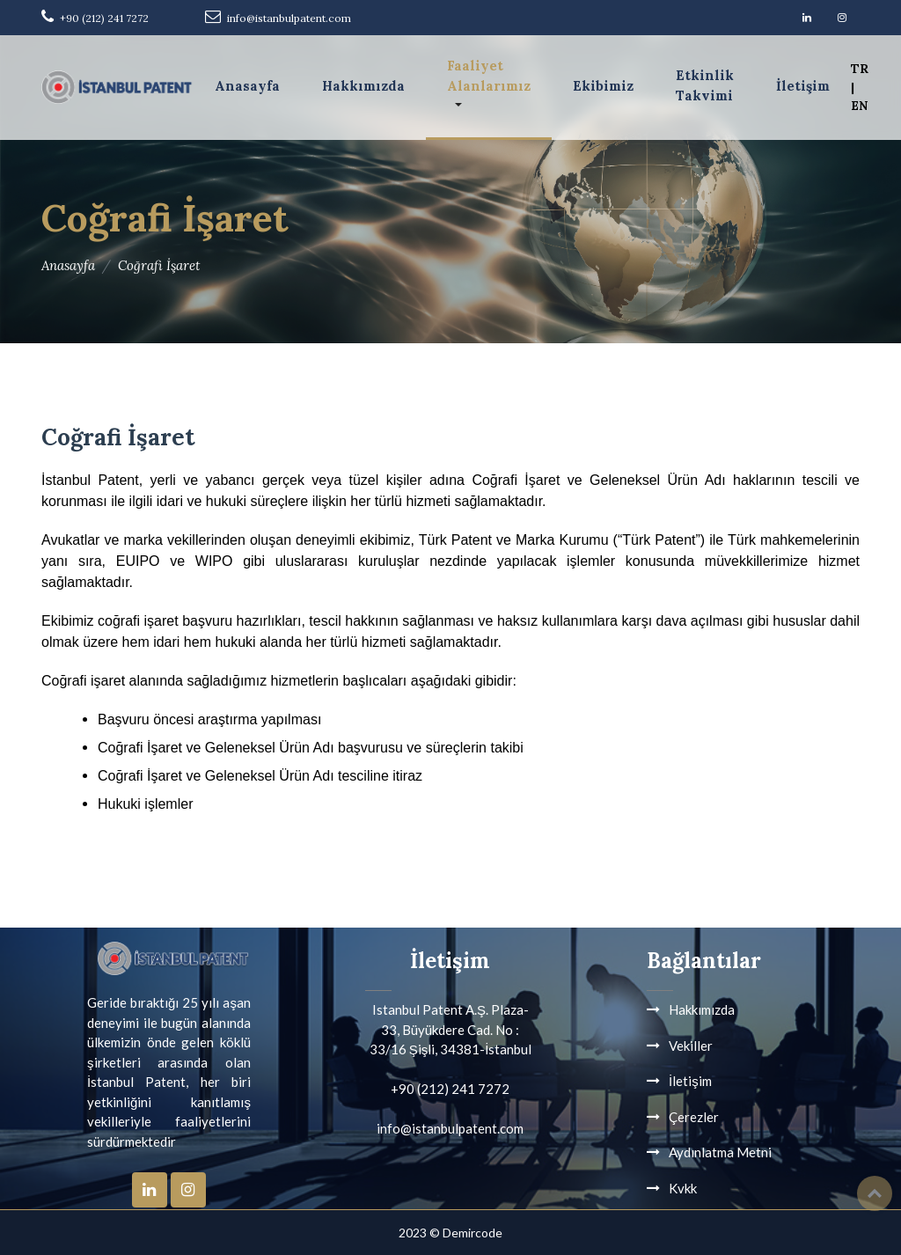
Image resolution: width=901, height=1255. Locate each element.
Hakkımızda (363, 85)
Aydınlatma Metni (720, 1152)
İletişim (803, 85)
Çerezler (694, 1117)
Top (874, 1193)
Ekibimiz (603, 85)
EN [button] (859, 106)
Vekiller (691, 1045)
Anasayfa (247, 85)
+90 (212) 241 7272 (104, 18)
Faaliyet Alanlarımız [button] (489, 75)
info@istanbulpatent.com (289, 18)
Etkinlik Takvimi (705, 85)
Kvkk (683, 1188)
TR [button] (859, 69)
